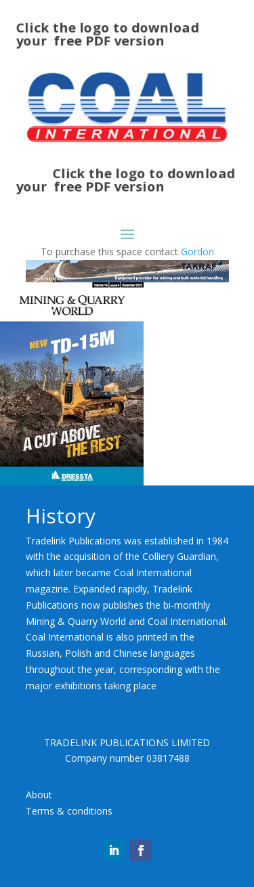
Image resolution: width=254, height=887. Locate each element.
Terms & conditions (69, 810)
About (39, 794)
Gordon (197, 251)
